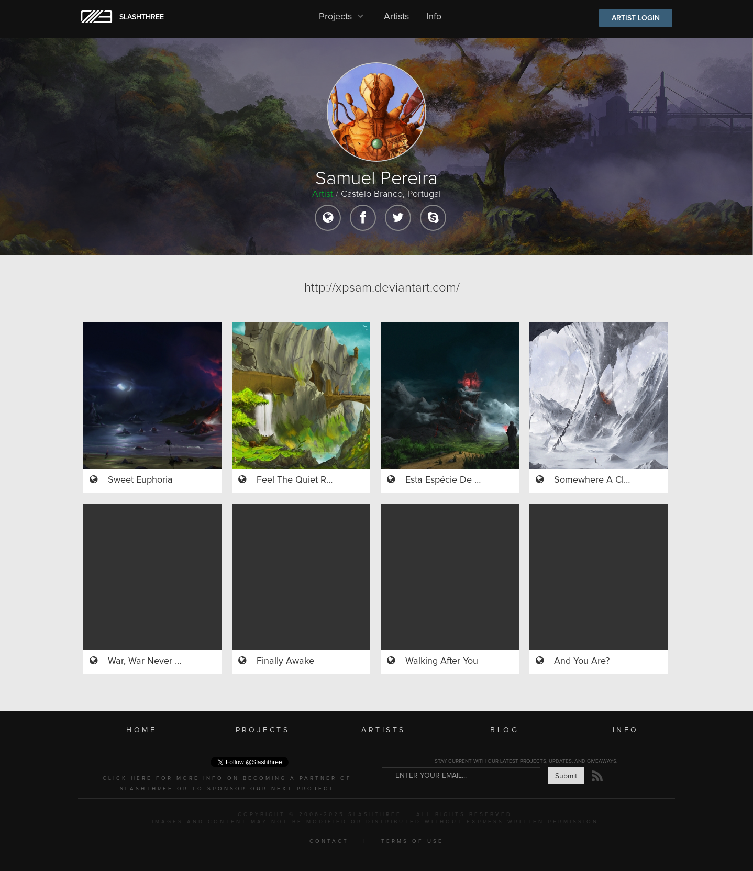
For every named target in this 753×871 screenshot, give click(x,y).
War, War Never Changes (160, 661)
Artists (396, 16)
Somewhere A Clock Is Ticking (616, 480)
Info (433, 16)
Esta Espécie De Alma (450, 480)
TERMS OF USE (412, 841)
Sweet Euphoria (140, 480)
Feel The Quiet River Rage (311, 480)
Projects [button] (343, 16)
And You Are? (582, 661)
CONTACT (329, 841)
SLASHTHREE (141, 17)
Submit (566, 776)
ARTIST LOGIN (636, 18)
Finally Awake (285, 661)
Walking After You (441, 661)
